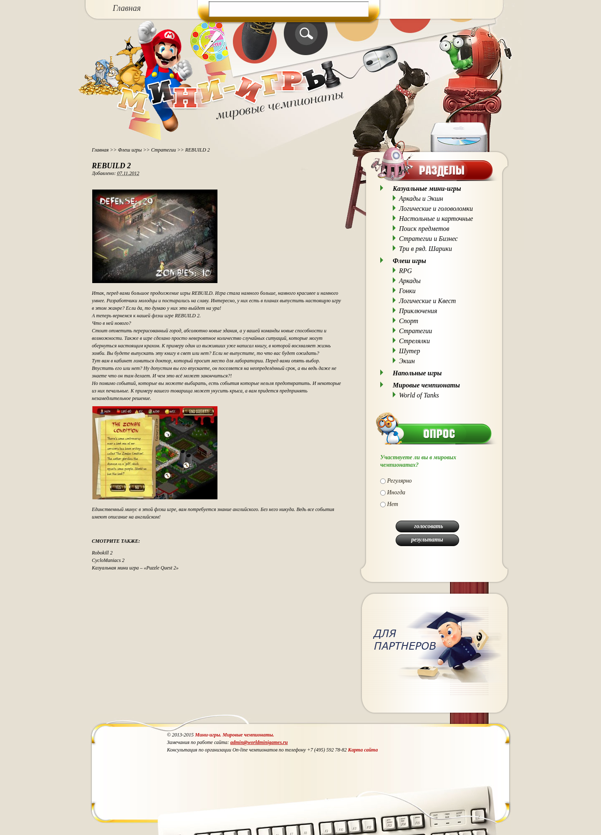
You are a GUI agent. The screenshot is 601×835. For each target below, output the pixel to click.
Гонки (407, 290)
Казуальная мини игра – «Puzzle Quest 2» (135, 568)
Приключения (418, 310)
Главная (127, 8)
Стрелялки (414, 340)
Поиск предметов (424, 228)
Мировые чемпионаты (426, 385)
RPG (405, 270)
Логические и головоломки (436, 208)
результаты (427, 539)
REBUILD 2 (111, 166)
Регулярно (399, 481)
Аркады (410, 280)
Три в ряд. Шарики (425, 248)
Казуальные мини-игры (427, 188)
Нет (392, 504)
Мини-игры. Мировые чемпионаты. (234, 735)
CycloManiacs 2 (108, 560)
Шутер (409, 350)
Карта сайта (363, 750)
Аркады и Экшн (421, 198)
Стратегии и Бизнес (428, 238)
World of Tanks (419, 395)
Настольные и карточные (436, 218)
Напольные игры (417, 373)
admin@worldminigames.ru (259, 742)
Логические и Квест (427, 300)
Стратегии (163, 150)
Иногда (396, 492)
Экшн (407, 360)
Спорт (408, 320)
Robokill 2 (102, 553)
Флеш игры (130, 150)
